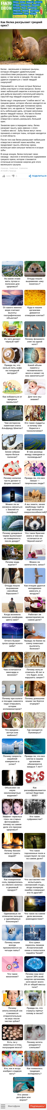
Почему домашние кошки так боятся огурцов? (34, 701)
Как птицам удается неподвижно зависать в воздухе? (34, 589)
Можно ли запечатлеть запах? (34, 563)
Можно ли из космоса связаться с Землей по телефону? (12, 508)
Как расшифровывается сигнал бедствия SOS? (35, 791)
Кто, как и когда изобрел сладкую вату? (12, 1071)
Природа (25, 10)
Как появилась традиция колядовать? (35, 1071)
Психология (34, 10)
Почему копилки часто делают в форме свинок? (12, 481)
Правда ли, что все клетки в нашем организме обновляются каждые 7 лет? (35, 761)
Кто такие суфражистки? (34, 817)
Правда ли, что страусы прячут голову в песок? (34, 1011)
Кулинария (36, 5)
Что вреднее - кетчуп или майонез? (12, 732)
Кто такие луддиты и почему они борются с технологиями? (35, 427)
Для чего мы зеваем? (34, 398)
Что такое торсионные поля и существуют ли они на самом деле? (34, 854)
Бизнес (15, 2)
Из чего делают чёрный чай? (12, 340)
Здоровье (30, 2)
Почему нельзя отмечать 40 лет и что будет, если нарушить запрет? (34, 673)
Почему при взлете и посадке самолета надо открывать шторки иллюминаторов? (12, 703)
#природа (4, 168)
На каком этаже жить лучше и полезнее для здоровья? (12, 282)
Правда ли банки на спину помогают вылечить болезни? (34, 644)
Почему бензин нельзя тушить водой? (12, 853)
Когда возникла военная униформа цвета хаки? (12, 617)
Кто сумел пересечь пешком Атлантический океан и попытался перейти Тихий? (35, 947)
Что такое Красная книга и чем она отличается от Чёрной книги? (35, 537)
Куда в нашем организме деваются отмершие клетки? (35, 311)
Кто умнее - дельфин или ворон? (23, 1097)
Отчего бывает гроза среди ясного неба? (12, 643)
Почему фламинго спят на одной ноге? (34, 341)
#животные (13, 168)
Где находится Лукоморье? (34, 731)
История (16, 5)
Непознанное (32, 7)
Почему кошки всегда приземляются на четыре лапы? (12, 946)
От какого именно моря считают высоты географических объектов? (12, 312)
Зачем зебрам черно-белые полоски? (12, 454)
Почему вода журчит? (12, 563)
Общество (16, 10)
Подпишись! (37, 1106)
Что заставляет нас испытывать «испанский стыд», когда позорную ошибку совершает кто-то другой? (34, 886)
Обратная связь (19, 16)
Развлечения (17, 13)
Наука (24, 7)
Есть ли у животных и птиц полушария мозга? (12, 1045)
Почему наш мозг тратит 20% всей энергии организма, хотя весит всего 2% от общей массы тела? (34, 980)
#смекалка (23, 168)
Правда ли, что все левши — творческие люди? (35, 481)
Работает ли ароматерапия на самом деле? (35, 617)
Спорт (26, 13)
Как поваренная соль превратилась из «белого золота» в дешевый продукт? (12, 884)
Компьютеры (25, 5)
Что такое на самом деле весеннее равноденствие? (34, 916)
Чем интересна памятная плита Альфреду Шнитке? (12, 425)
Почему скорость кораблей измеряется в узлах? (12, 760)
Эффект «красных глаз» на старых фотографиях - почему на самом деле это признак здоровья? (12, 823)
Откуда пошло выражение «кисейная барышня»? (12, 589)
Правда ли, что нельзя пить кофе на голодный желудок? (12, 369)
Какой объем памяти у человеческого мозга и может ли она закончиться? (34, 370)
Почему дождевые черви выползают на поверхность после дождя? (12, 537)
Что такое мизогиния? (12, 975)
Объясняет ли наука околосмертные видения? (12, 791)
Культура (16, 7)
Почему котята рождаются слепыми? (34, 1045)
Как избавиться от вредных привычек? (12, 399)
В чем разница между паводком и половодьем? (35, 454)
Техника (33, 13)
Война (22, 2)
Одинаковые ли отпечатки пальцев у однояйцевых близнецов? (12, 917)
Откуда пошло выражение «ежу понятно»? (35, 281)
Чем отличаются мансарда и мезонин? (12, 672)
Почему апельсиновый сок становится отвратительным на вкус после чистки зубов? (12, 1014)
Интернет (38, 2)
